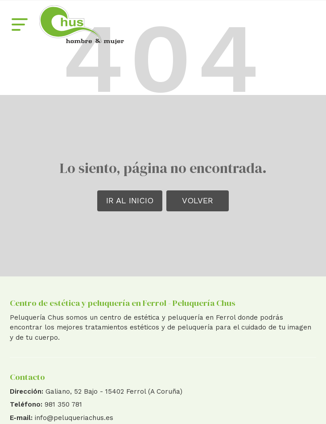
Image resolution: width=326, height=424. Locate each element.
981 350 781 (63, 404)
